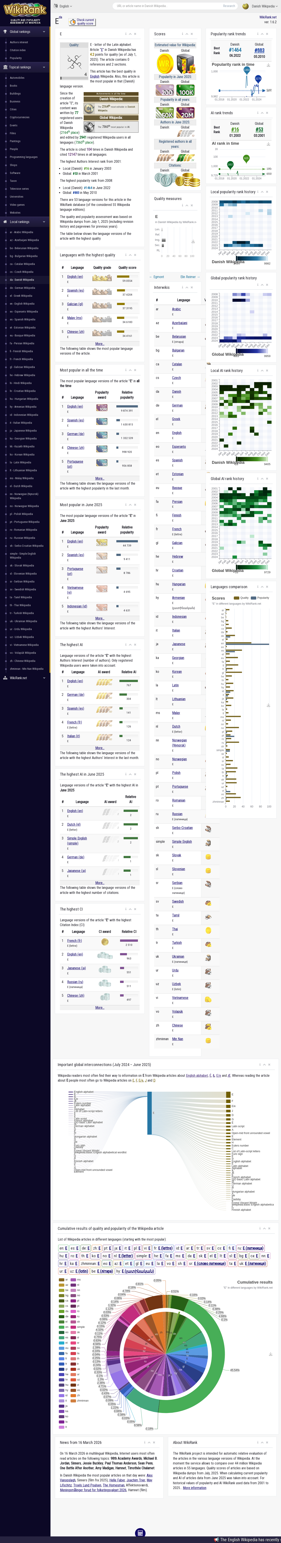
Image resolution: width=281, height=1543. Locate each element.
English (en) (75, 277)
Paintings (15, 141)
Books (13, 85)
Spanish (177, 460)
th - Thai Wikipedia (20, 605)
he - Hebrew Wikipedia (22, 375)
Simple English (182, 841)
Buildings (15, 93)
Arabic (176, 309)
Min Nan (177, 1039)
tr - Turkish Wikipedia (22, 613)
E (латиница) (253, 1248)
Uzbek (176, 984)
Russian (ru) (75, 982)
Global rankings (24, 32)
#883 (259, 51)
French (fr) (74, 722)
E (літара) (105, 1271)
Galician (177, 543)
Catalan (177, 364)
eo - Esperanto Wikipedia (24, 311)
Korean (177, 672)
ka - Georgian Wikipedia (23, 438)
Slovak (176, 855)
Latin (175, 685)
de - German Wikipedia (22, 287)
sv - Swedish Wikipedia (23, 589)
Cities (13, 109)
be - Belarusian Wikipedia (24, 248)
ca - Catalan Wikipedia (22, 264)
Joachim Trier (135, 1480)
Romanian (178, 800)
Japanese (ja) (76, 871)
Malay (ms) (74, 318)
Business (15, 101)
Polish (176, 773)
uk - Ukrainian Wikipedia (23, 621)
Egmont (156, 277)
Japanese (178, 644)
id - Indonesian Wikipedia (24, 414)
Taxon (13, 180)
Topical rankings (24, 67)
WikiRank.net (25, 678)
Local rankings (24, 222)
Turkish (177, 943)
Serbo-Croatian (182, 828)
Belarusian (179, 336)
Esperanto (179, 447)
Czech (176, 378)
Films (13, 133)
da (60, 17)
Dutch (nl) (74, 824)
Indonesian (179, 616)
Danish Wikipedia (260, 6)
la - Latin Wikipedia (20, 462)
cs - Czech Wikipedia (21, 271)
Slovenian (178, 869)
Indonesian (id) (77, 606)
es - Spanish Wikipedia (22, 319)
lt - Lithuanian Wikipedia (23, 470)
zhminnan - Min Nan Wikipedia (26, 668)
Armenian (178, 598)
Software (15, 173)
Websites (15, 212)
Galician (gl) (75, 304)
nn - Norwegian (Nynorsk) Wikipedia (24, 496)
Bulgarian (178, 350)
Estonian (178, 474)
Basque (177, 488)
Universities (16, 196)
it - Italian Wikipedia (21, 422)
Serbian (177, 883)
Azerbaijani (179, 323)
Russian (177, 814)
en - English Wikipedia (22, 303)
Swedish (178, 901)
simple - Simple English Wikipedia (23, 555)
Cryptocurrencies (19, 117)
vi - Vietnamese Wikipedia (24, 644)
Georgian (178, 658)
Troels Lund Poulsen (87, 1485)
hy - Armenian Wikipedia (23, 406)
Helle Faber (117, 1480)
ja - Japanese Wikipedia (23, 430)
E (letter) (126, 1256)
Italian (176, 630)
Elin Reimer (190, 277)
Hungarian (179, 584)
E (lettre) (165, 1248)
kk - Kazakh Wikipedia (22, 446)
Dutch (176, 726)
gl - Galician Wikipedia (22, 367)
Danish (176, 391)
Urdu (175, 970)
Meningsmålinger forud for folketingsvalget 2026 (93, 1490)
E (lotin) (82, 1271)
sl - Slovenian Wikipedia (23, 573)
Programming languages (24, 157)
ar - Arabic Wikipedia (21, 232)
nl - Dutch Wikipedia (21, 486)
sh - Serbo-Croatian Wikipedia (26, 545)
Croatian (177, 570)
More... (99, 344)
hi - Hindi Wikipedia (21, 383)
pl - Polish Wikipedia (21, 514)
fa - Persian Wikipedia (22, 343)
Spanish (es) (75, 290)
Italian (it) (73, 736)
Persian (177, 502)
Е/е (218, 1075)
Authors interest (19, 42)
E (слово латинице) (210, 1263)
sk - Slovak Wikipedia (22, 565)
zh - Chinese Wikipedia (22, 661)
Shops (13, 165)
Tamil (175, 915)
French (177, 529)
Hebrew (177, 556)
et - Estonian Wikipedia (23, 327)
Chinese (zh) (75, 332)
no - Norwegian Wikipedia (24, 506)
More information (194, 1488)
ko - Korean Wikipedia (22, 454)
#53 (259, 130)
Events (13, 125)
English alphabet (197, 1075)
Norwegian (179, 759)
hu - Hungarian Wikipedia (24, 398)
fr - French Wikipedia (21, 359)
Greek (176, 419)
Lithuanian (179, 699)
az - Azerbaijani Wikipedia (24, 240)
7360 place (84, 142)
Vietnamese (180, 998)
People (14, 149)
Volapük (177, 1011)
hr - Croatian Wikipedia (23, 391)
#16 (235, 130)
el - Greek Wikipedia (21, 295)
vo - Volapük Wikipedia (23, 652)
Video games (17, 204)
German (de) (75, 434)
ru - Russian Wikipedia (22, 537)
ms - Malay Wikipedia (22, 478)
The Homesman (113, 1485)
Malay (176, 713)
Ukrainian (178, 956)
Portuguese (180, 786)
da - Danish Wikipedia (22, 279)
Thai (175, 929)
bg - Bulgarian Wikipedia (24, 256)
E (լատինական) (138, 1271)
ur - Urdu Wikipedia (21, 629)
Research (229, 6)
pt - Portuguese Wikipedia (25, 521)
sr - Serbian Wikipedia (22, 581)
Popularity (16, 58)
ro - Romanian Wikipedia (23, 529)
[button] (126, 34)
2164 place (69, 132)
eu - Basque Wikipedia (22, 335)
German (177, 405)
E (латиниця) (255, 1263)
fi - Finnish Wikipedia (21, 351)
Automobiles (17, 77)
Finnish (176, 515)
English (63, 6)
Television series (19, 188)
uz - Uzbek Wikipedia (22, 637)
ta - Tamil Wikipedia (21, 597)
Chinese (177, 1025)
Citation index (18, 50)
